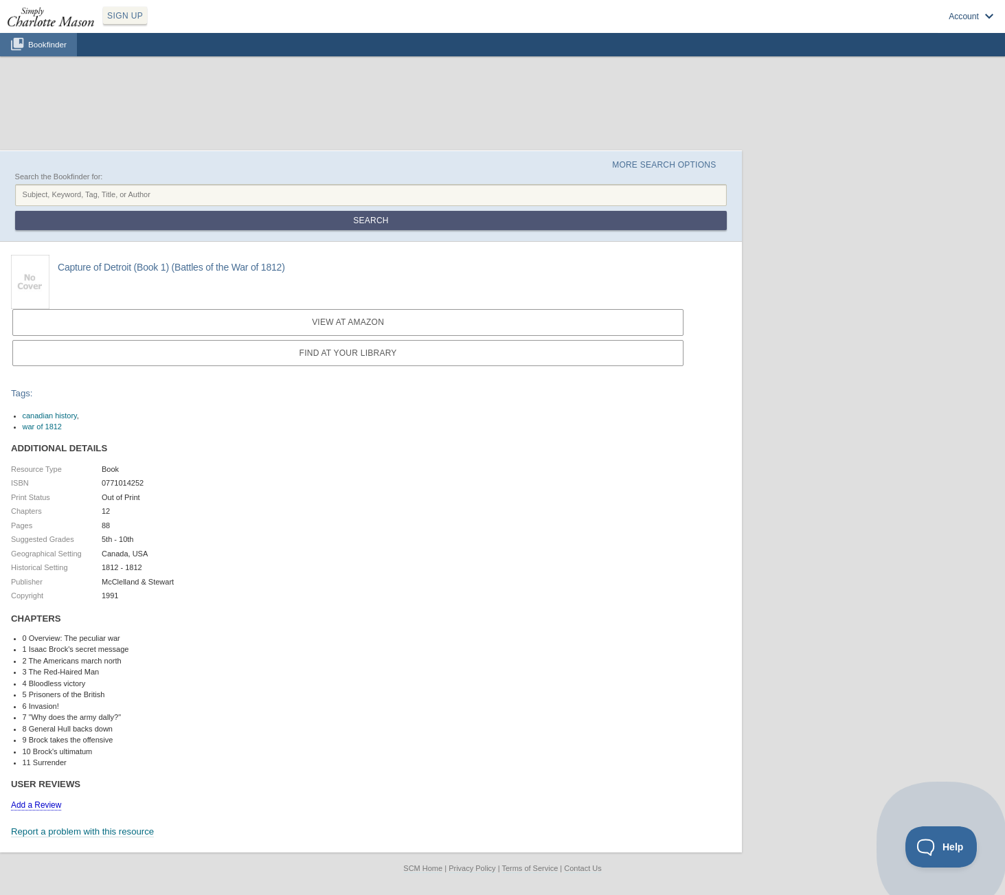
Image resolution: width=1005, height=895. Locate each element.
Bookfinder (47, 44)
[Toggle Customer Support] (941, 847)
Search (370, 220)
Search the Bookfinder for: (59, 176)
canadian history (50, 415)
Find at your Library (348, 353)
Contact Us (582, 868)
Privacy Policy (472, 868)
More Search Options (664, 165)
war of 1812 (42, 426)
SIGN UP (125, 16)
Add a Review (36, 805)
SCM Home (422, 868)
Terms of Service (529, 868)
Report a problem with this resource (82, 831)
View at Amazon (348, 322)
